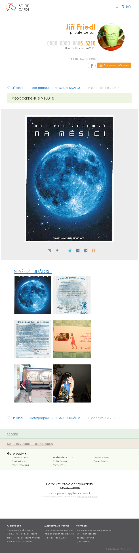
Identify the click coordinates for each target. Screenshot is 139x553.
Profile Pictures (60, 461)
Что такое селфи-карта (20, 530)
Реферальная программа (59, 533)
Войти (129, 6)
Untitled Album (101, 457)
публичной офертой (87, 496)
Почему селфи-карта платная (23, 537)
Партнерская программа (59, 530)
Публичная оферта (86, 533)
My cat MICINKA (20, 457)
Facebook (92, 65)
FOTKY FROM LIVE (20, 465)
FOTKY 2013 (59, 465)
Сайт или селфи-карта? (20, 541)
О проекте (14, 525)
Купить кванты (83, 541)
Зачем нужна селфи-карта (22, 533)
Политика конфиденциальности (93, 530)
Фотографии (16, 453)
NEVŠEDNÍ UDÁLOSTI (33, 271)
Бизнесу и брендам (55, 537)
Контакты (82, 525)
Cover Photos (101, 461)
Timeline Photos (19, 461)
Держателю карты (57, 525)
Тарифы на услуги (85, 537)
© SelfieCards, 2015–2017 (119, 548)
